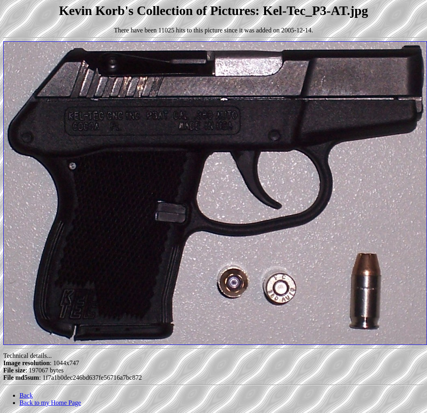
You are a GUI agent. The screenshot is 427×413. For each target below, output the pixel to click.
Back (26, 395)
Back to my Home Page (50, 402)
